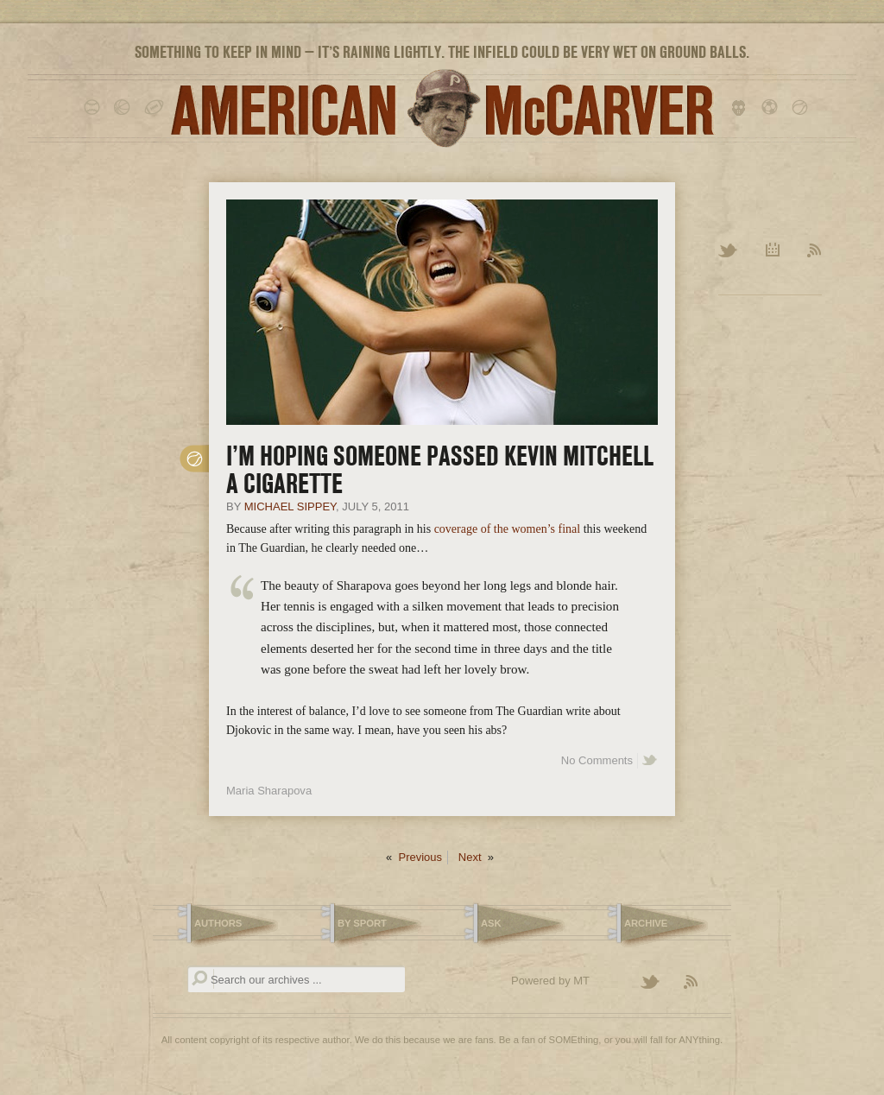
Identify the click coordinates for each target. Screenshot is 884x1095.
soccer (772, 108)
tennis (802, 108)
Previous (420, 857)
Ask (491, 923)
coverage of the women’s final (507, 528)
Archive (773, 251)
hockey (742, 108)
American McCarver (442, 108)
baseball (94, 108)
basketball (125, 108)
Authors (218, 923)
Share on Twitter (650, 761)
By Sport (362, 923)
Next (470, 857)
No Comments (597, 760)
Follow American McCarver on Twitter (658, 982)
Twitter (729, 251)
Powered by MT (550, 980)
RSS (814, 251)
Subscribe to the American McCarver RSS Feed (701, 982)
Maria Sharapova (269, 790)
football (155, 108)
